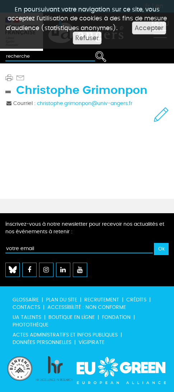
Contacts (26, 307)
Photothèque (30, 325)
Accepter (149, 28)
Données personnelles (42, 342)
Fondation (116, 317)
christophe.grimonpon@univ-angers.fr (84, 103)
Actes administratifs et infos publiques (65, 335)
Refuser (87, 38)
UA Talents (27, 317)
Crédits (136, 299)
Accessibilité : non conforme (86, 307)
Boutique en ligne (71, 317)
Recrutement (101, 299)
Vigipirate (91, 342)
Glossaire (26, 299)
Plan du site (61, 299)
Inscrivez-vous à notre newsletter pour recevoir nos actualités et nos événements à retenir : (84, 227)
